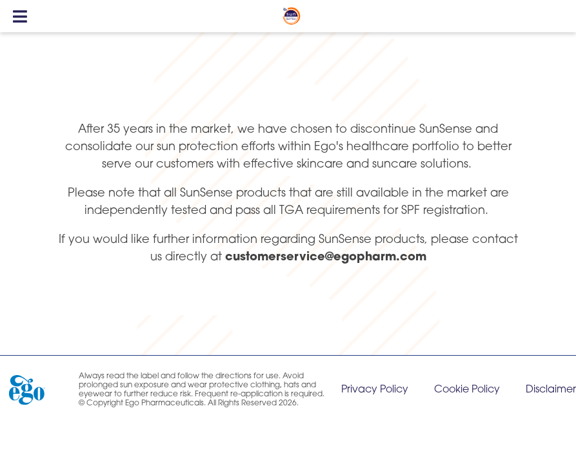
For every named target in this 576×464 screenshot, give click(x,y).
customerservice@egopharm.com (325, 257)
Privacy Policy (374, 390)
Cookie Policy (467, 390)
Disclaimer (551, 390)
